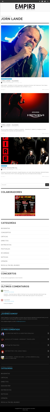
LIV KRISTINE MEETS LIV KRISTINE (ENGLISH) (19, 333)
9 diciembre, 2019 (18, 82)
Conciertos (4, 78)
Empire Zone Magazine (8, 82)
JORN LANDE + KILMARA (10, 81)
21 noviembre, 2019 (15, 126)
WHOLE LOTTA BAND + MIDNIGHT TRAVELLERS (20, 339)
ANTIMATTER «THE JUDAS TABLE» (16, 351)
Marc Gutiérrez (6, 126)
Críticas (4, 236)
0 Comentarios (45, 89)
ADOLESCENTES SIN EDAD (9, 292)
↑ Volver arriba (25, 409)
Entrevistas (6, 245)
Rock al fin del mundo (10, 265)
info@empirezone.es (21, 321)
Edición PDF (4, 165)
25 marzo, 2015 (17, 169)
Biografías (5, 228)
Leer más (3, 89)
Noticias (4, 257)
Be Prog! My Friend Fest (12, 345)
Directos (9, 78)
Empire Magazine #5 (9, 168)
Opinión (4, 261)
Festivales (5, 249)
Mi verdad (5, 253)
